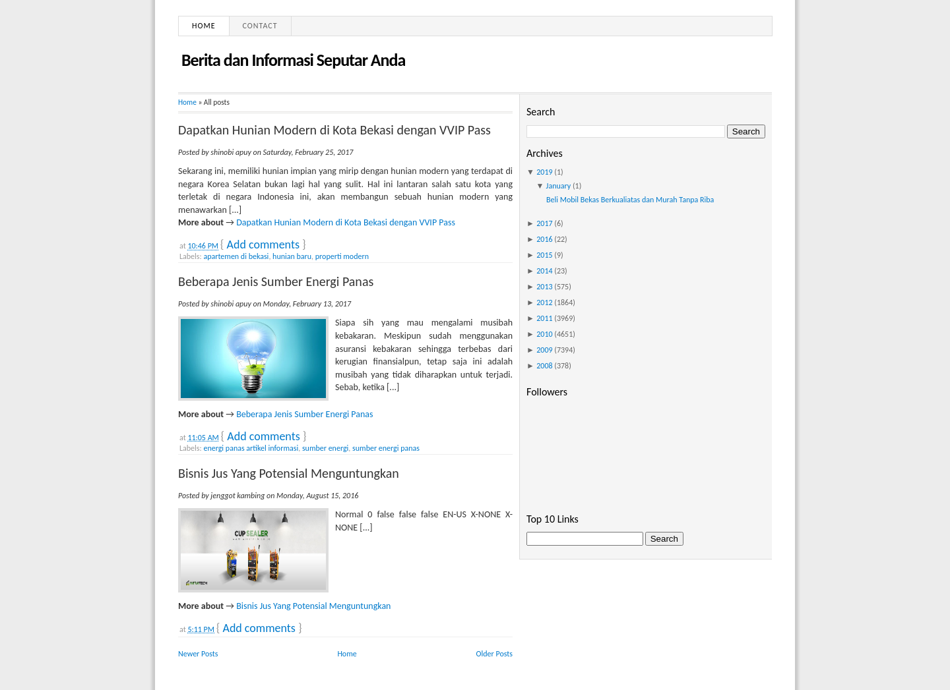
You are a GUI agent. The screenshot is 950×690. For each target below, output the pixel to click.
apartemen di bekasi (236, 256)
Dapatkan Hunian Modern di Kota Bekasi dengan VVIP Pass (334, 129)
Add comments (263, 244)
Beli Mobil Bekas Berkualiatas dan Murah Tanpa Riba (630, 199)
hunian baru (291, 256)
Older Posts (494, 653)
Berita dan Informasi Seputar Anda (293, 60)
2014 (544, 270)
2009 (544, 350)
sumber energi (325, 448)
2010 (544, 334)
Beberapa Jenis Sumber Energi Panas (275, 281)
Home (204, 25)
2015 (544, 255)
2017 (544, 223)
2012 (544, 302)
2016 (544, 239)
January (558, 185)
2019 (544, 172)
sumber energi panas (386, 448)
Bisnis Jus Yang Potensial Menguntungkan (288, 473)
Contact (260, 25)
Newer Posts (198, 653)
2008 (544, 365)
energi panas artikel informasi (250, 448)
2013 (544, 286)
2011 (544, 318)
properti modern (342, 256)
